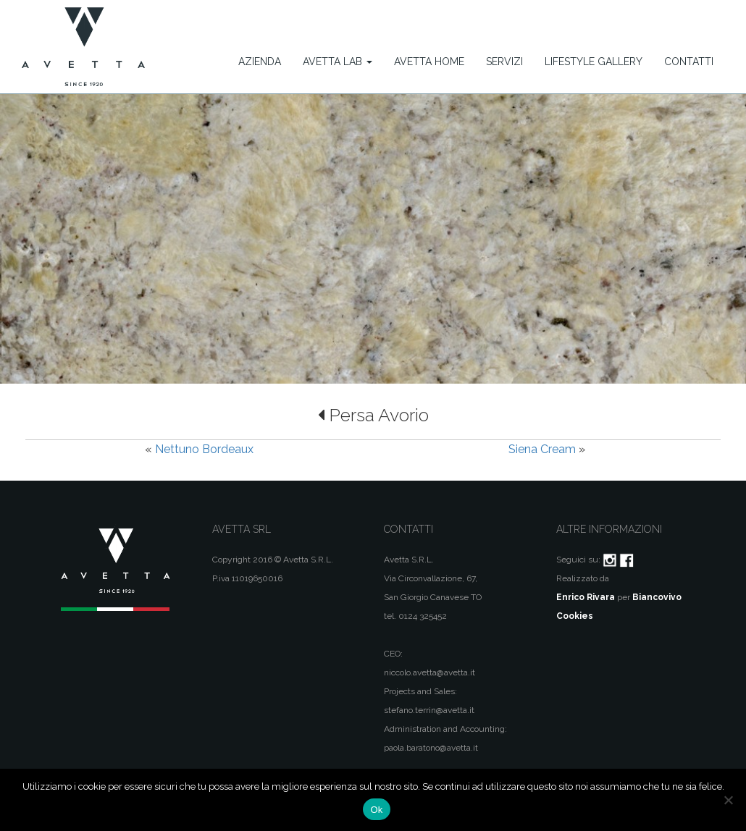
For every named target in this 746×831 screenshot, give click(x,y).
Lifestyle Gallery (593, 61)
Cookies (574, 616)
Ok (376, 809)
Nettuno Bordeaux (204, 449)
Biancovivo (657, 597)
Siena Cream (542, 449)
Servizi (504, 61)
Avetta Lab (337, 61)
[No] (728, 800)
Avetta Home (429, 61)
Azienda (259, 61)
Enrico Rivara (585, 597)
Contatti (688, 61)
